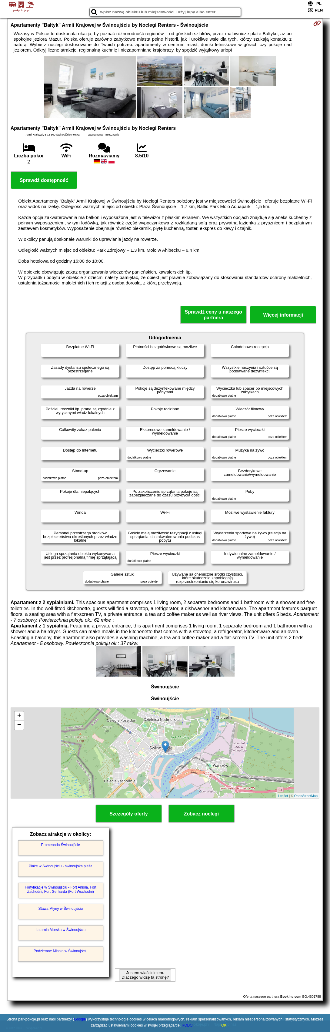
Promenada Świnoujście (60, 845)
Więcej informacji (283, 315)
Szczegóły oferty (128, 813)
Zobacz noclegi (201, 813)
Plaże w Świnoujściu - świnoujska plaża (60, 866)
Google (80, 1019)
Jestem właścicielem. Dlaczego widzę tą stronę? (145, 975)
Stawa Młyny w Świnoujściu (60, 908)
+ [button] (19, 716)
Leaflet (283, 796)
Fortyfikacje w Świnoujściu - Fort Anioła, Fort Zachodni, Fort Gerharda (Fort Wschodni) (60, 889)
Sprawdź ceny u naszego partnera (213, 314)
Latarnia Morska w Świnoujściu (60, 930)
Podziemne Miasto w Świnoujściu (60, 951)
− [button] (19, 725)
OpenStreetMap (306, 796)
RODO (187, 1025)
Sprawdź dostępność (44, 180)
